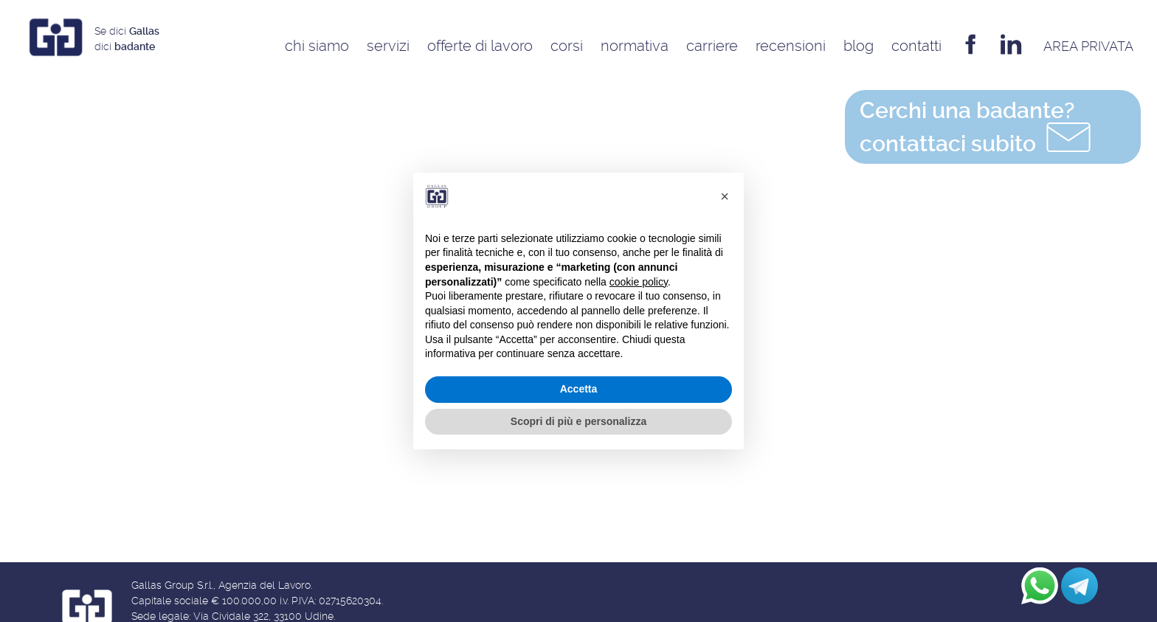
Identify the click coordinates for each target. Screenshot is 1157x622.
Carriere (712, 46)
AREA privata (1088, 46)
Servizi (388, 46)
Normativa (635, 46)
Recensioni (791, 46)
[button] (724, 196)
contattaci (977, 130)
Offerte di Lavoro (480, 46)
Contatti (916, 46)
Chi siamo (317, 46)
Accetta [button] (579, 389)
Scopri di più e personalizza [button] (578, 421)
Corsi (566, 46)
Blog (858, 46)
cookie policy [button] (638, 282)
